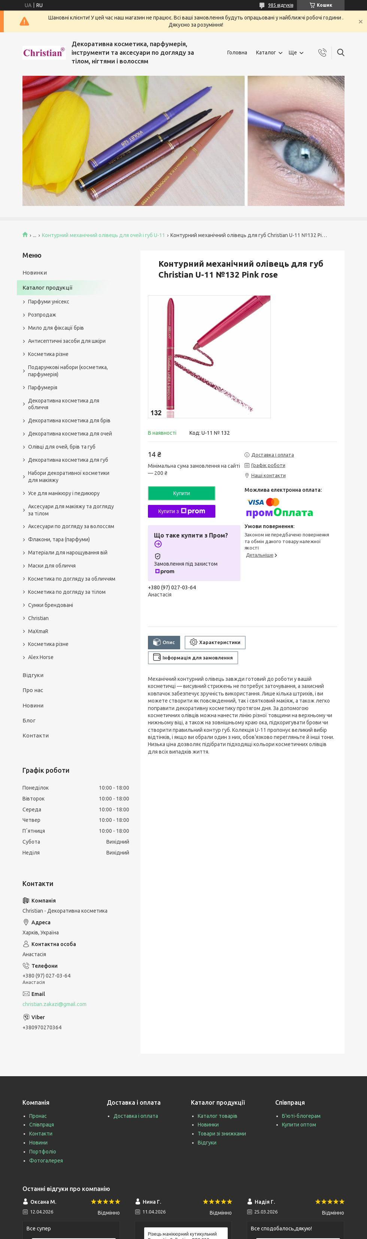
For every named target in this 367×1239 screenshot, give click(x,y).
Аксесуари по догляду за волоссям (71, 526)
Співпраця (41, 1125)
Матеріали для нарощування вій (67, 553)
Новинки (34, 272)
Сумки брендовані (50, 605)
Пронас (38, 1116)
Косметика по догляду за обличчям (71, 579)
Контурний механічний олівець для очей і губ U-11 (103, 235)
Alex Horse (41, 657)
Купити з (181, 511)
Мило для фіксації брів (56, 328)
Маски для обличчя (52, 566)
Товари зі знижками (222, 1134)
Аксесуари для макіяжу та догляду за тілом (71, 510)
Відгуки (32, 675)
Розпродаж (42, 315)
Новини (32, 705)
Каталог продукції (47, 287)
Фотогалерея (46, 1161)
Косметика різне (48, 354)
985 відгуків (280, 5)
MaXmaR (38, 631)
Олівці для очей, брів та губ (61, 447)
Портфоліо (42, 1152)
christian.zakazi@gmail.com (54, 1004)
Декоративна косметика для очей (70, 434)
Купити (181, 493)
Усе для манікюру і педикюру (64, 493)
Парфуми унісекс (48, 302)
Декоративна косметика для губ (68, 460)
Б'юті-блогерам (301, 1116)
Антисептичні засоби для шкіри (67, 341)
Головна (237, 53)
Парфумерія (42, 387)
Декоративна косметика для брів (69, 421)
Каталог (266, 53)
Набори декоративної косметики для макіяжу (68, 476)
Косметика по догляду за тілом (67, 592)
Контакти (35, 735)
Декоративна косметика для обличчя (63, 404)
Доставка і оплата (135, 1116)
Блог (29, 720)
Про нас (32, 690)
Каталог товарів (217, 1116)
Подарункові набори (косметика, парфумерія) (68, 370)
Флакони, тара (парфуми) (59, 539)
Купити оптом (299, 1125)
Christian (38, 618)
